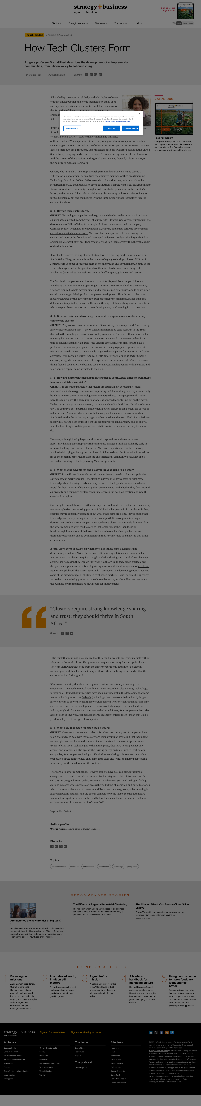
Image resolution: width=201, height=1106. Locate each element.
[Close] (139, 114)
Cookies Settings (72, 128)
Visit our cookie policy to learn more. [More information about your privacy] (117, 121)
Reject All (111, 128)
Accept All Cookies (131, 128)
